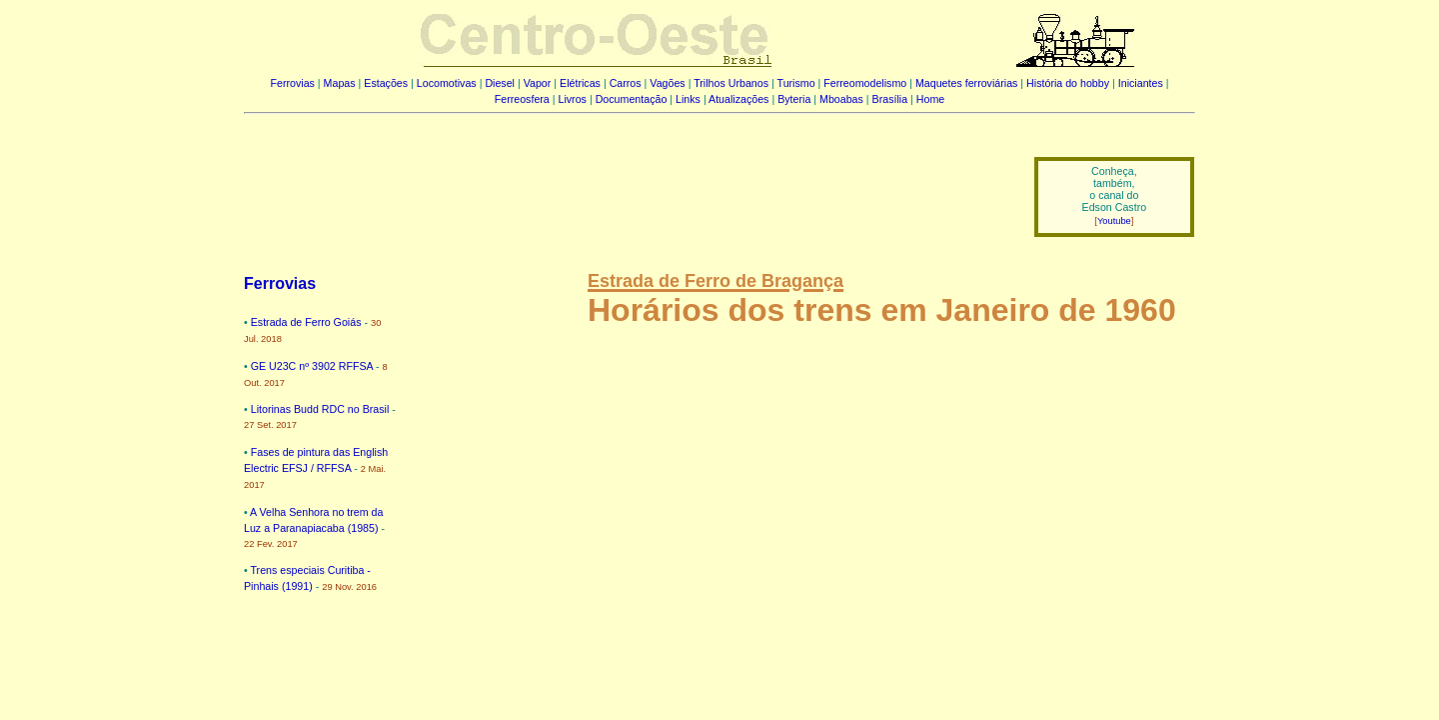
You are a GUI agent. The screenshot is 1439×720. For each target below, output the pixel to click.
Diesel (500, 83)
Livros (573, 99)
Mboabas (841, 99)
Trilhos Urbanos (731, 83)
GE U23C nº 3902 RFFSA (312, 366)
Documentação (632, 99)
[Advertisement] (626, 183)
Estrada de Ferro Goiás (306, 322)
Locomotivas (447, 83)
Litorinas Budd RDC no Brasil (320, 409)
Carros (626, 83)
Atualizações (738, 99)
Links (688, 99)
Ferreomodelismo (864, 83)
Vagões (667, 83)
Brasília (890, 99)
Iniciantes (1140, 83)
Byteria (793, 99)
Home (930, 99)
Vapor (538, 83)
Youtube (1114, 221)
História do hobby (1067, 83)
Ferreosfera (522, 99)
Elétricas (580, 83)
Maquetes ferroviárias (966, 83)
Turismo (796, 83)
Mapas (340, 83)
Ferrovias (292, 83)
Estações (386, 83)
